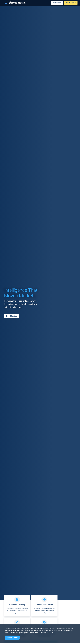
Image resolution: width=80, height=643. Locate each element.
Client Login (70, 3)
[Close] (12, 638)
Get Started (57, 3)
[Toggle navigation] (6, 3)
